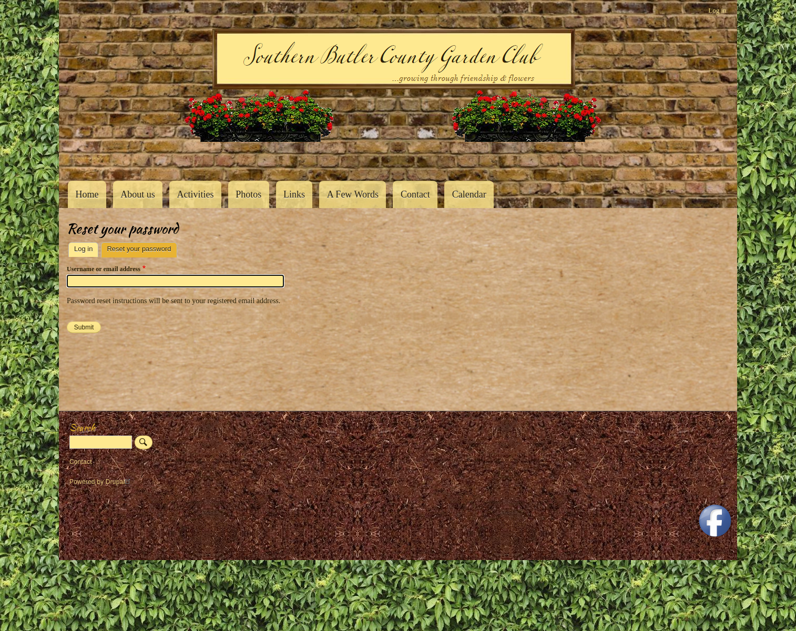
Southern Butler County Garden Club (85, 158)
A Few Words (353, 194)
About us (137, 194)
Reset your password (142, 248)
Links (294, 194)
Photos (248, 194)
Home (86, 194)
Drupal (120, 481)
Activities (195, 194)
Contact (415, 194)
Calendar (469, 194)
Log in (717, 10)
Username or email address (103, 269)
